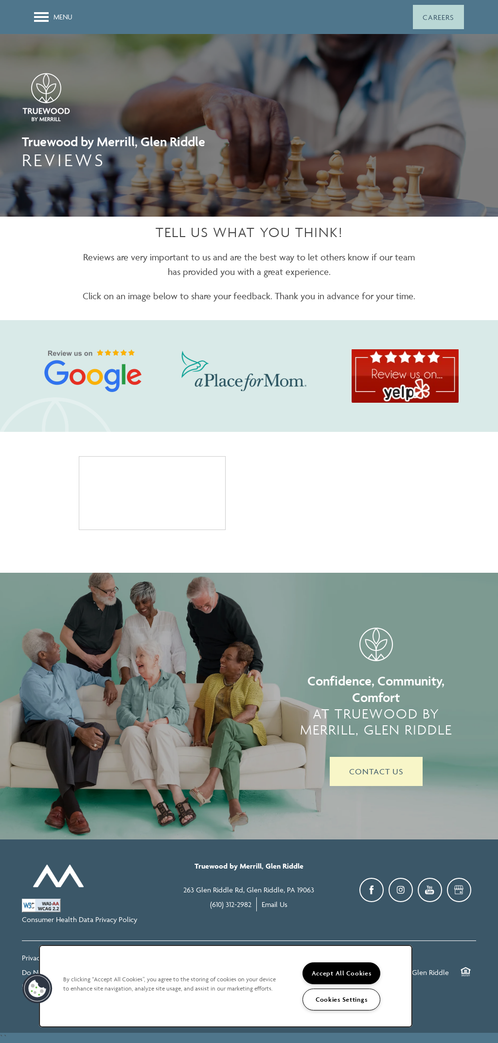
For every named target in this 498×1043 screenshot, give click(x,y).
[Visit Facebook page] (371, 890)
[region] (225, 986)
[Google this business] (459, 890)
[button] (438, 17)
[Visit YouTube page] (430, 890)
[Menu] (53, 17)
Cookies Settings (342, 999)
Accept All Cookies (342, 973)
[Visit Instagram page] (401, 890)
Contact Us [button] (376, 771)
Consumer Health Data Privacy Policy (79, 919)
